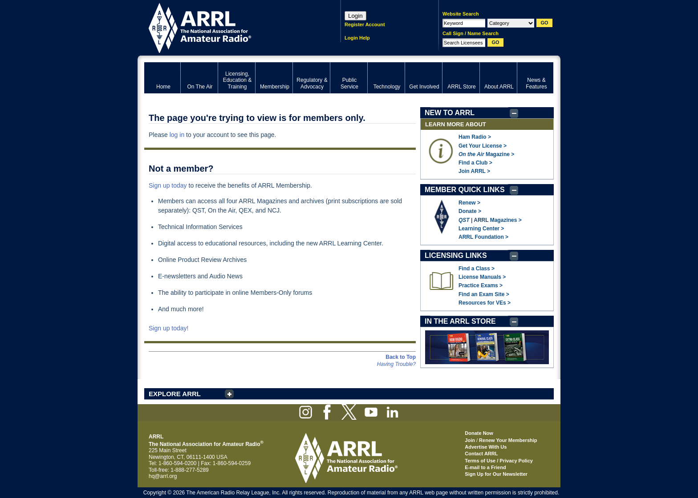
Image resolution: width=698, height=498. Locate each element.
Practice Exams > (481, 285)
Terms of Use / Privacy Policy (499, 460)
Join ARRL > (474, 171)
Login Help (357, 37)
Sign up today (168, 185)
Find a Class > (477, 268)
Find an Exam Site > (484, 294)
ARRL (231, 27)
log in (177, 134)
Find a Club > (475, 163)
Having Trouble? (396, 364)
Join (470, 440)
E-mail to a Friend (485, 467)
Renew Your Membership (508, 440)
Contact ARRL (481, 453)
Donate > (470, 211)
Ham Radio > (475, 137)
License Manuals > (482, 277)
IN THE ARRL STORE (460, 321)
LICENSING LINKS (456, 255)
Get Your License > (483, 146)
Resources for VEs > (485, 303)
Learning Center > (481, 228)
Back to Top (401, 357)
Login (355, 15)
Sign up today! (169, 328)
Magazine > (486, 154)
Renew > (469, 203)
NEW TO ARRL (450, 112)
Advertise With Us (486, 447)
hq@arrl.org (163, 476)
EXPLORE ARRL (175, 394)
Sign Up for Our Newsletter (496, 474)
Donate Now (479, 433)
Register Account (365, 24)
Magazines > (506, 220)
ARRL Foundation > (483, 237)
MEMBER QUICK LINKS (465, 189)
